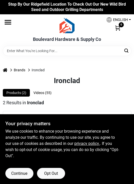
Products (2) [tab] (16, 93)
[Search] (126, 50)
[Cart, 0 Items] (117, 28)
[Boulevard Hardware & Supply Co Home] (67, 25)
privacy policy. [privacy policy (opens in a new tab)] (87, 143)
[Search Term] (67, 51)
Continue (19, 173)
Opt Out (51, 173)
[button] (116, 19)
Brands (19, 70)
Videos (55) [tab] (42, 93)
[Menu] (8, 22)
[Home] (5, 70)
